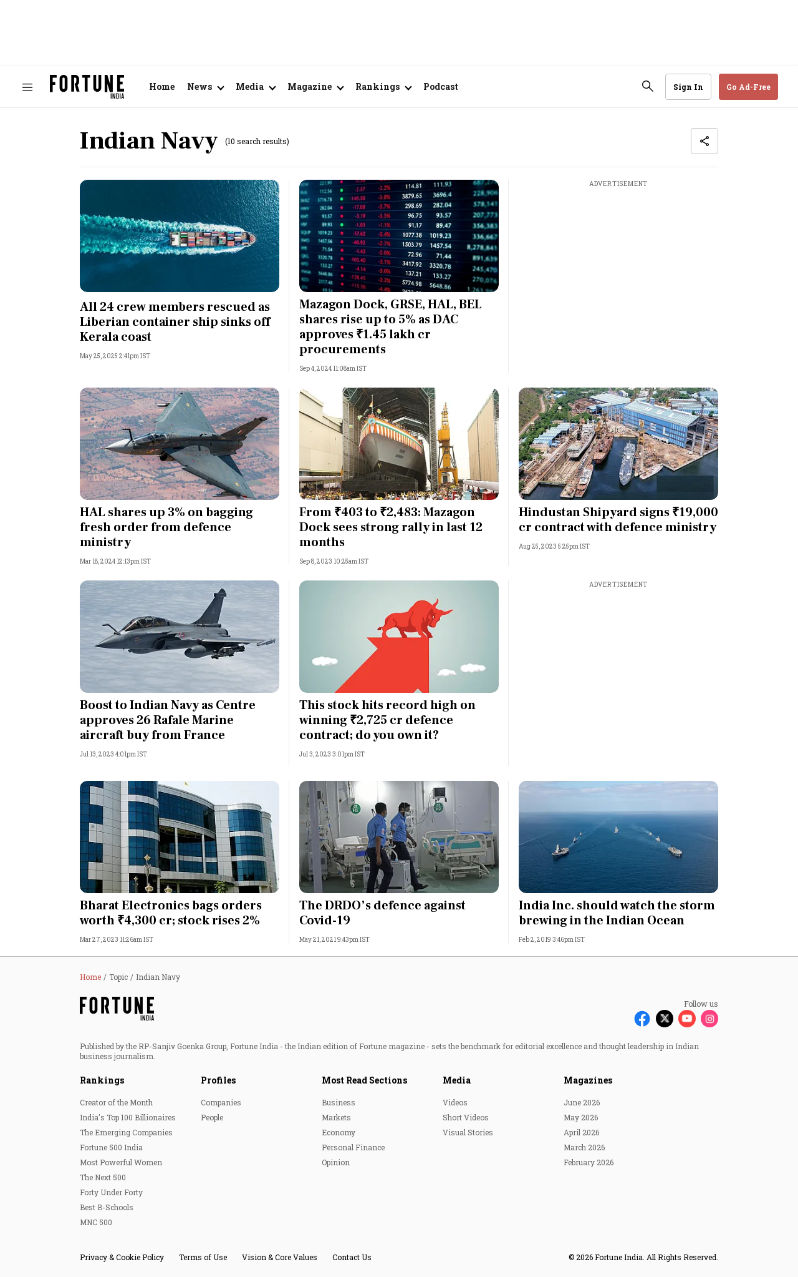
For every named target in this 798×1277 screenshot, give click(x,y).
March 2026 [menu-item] (584, 1147)
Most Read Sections (364, 1080)
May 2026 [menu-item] (581, 1117)
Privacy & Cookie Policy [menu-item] (122, 1257)
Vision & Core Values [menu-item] (279, 1257)
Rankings (102, 1080)
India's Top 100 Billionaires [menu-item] (128, 1117)
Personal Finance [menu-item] (353, 1147)
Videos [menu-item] (455, 1102)
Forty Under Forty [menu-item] (111, 1192)
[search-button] (647, 86)
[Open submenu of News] (205, 87)
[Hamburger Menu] (27, 87)
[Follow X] (664, 1018)
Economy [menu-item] (338, 1132)
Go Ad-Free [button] (748, 87)
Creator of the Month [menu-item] (116, 1102)
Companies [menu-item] (221, 1102)
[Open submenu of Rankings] (383, 87)
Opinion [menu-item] (336, 1162)
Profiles (218, 1080)
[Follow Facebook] (642, 1018)
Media (457, 1080)
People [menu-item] (212, 1117)
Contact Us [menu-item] (352, 1257)
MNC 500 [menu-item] (96, 1222)
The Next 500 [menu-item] (103, 1177)
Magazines (588, 1080)
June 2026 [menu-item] (582, 1102)
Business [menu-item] (338, 1102)
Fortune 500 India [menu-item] (111, 1147)
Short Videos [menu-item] (466, 1117)
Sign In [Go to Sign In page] (688, 87)
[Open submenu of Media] (255, 87)
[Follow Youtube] (687, 1018)
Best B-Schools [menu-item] (106, 1207)
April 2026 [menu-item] (581, 1132)
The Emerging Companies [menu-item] (126, 1132)
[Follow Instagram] (709, 1018)
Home (162, 86)
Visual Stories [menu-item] (468, 1132)
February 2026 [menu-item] (588, 1162)
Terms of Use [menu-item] (203, 1257)
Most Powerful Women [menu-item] (121, 1162)
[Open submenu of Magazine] (315, 87)
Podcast (440, 86)
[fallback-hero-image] (179, 236)
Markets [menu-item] (336, 1117)
